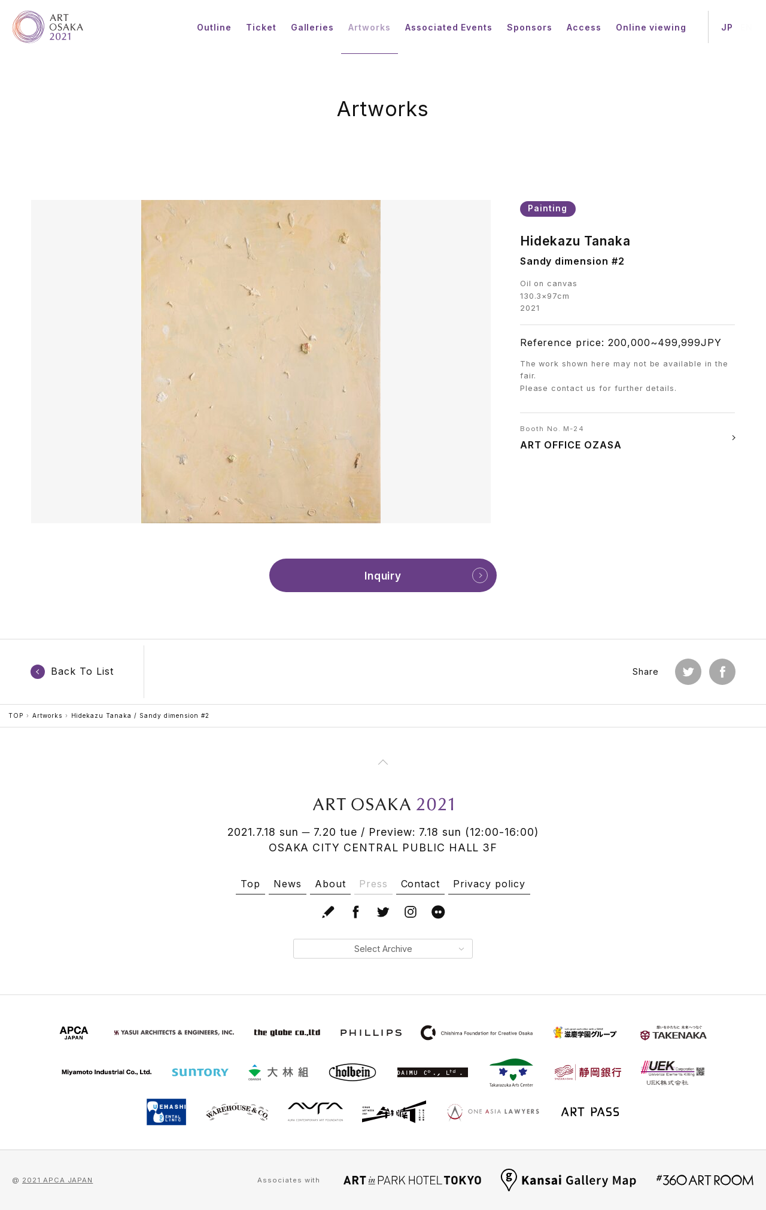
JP (727, 27)
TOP (15, 715)
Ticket (261, 27)
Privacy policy (489, 884)
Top (250, 884)
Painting (547, 208)
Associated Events (449, 27)
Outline (214, 27)
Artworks (369, 27)
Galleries (313, 27)
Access (584, 27)
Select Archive (409, 949)
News (287, 884)
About (330, 884)
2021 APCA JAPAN (57, 1180)
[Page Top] (383, 762)
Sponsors (529, 27)
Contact (420, 884)
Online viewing (651, 27)
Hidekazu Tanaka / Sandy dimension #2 (140, 715)
